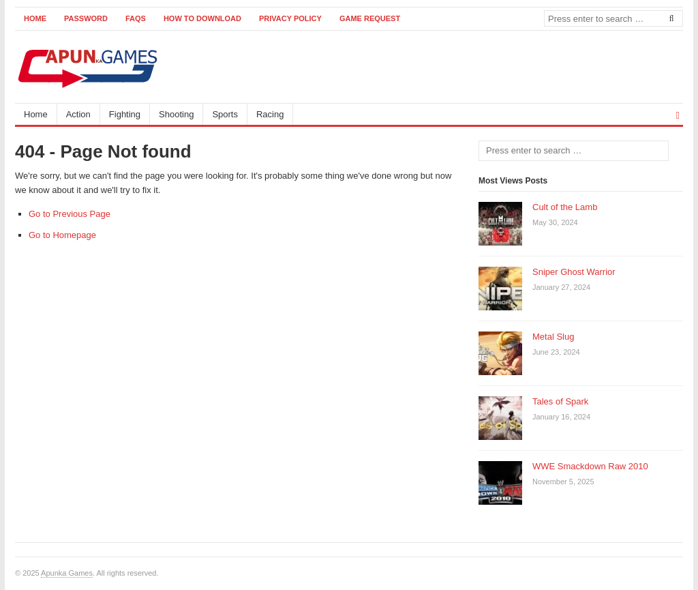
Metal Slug (553, 336)
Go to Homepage (62, 235)
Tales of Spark (560, 401)
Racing (270, 114)
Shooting (176, 114)
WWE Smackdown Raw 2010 (590, 466)
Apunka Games (67, 573)
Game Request (369, 18)
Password (86, 18)
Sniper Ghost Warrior (574, 272)
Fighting (124, 114)
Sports (225, 114)
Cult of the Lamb (564, 207)
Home (35, 18)
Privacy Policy (290, 18)
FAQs (135, 18)
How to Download (202, 18)
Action (78, 114)
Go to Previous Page (69, 214)
